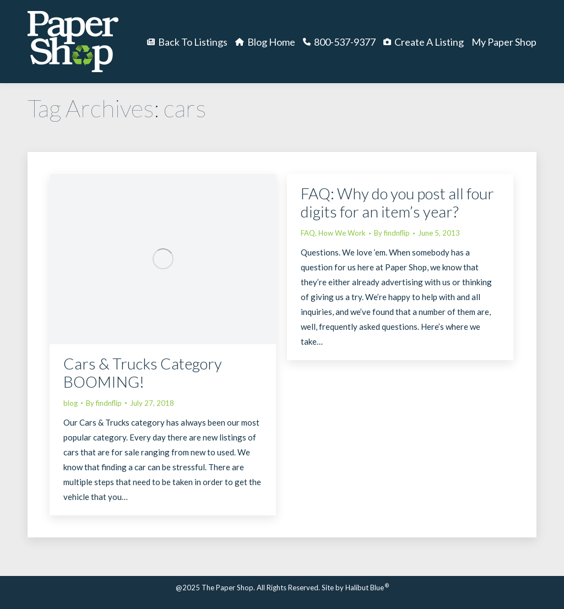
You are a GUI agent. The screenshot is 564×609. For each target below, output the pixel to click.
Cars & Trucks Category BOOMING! (142, 372)
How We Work (342, 233)
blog (70, 403)
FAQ (308, 233)
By (104, 403)
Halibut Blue (367, 587)
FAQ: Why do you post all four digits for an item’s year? (397, 202)
